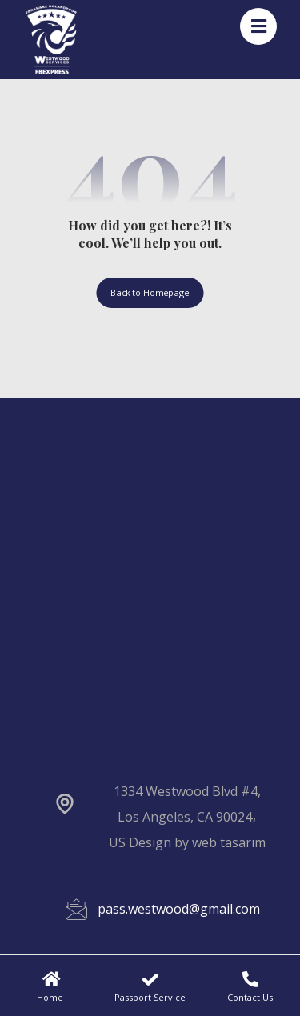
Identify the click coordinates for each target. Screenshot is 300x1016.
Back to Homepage (149, 292)
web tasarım (229, 842)
